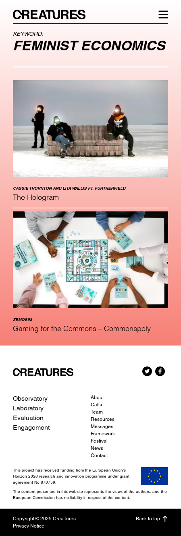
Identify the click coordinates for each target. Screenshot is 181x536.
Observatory (30, 398)
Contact (99, 455)
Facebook (160, 371)
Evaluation (28, 418)
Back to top (152, 519)
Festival (99, 441)
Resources (102, 419)
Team (97, 412)
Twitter (147, 371)
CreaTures (53, 14)
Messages (102, 426)
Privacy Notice (28, 526)
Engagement (31, 427)
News (97, 448)
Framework (103, 434)
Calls (96, 405)
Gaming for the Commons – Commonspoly (82, 328)
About (97, 397)
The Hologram (36, 197)
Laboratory (28, 408)
